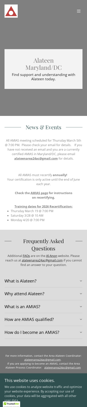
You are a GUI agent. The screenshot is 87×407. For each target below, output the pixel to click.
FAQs (26, 256)
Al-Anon (51, 256)
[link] (11, 11)
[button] (78, 11)
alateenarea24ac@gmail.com (36, 158)
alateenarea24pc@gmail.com (62, 367)
